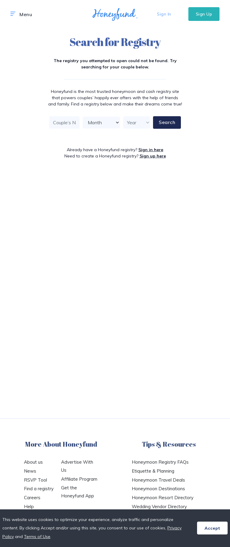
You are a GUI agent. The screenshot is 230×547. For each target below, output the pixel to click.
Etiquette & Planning (153, 471)
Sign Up (204, 14)
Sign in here (150, 149)
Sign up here (153, 156)
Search (167, 122)
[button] (12, 14)
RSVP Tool (35, 480)
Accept (212, 528)
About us (33, 462)
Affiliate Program (79, 479)
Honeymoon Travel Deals (158, 480)
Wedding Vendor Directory (159, 506)
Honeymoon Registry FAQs (160, 462)
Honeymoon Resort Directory (162, 497)
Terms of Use (37, 536)
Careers (32, 497)
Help (29, 506)
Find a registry (39, 488)
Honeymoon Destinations (158, 488)
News (30, 471)
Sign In (164, 14)
